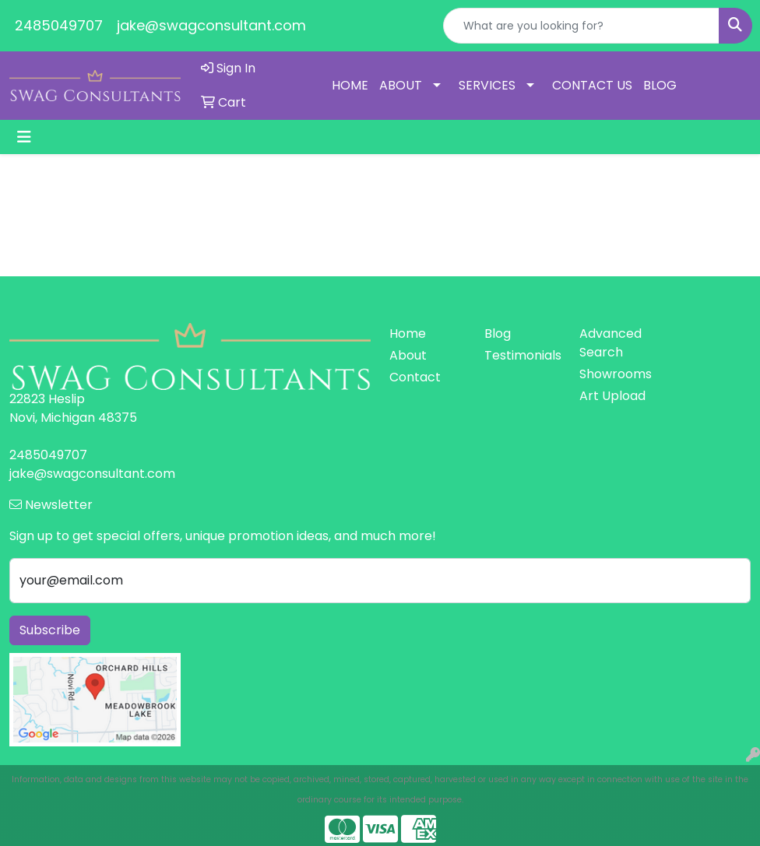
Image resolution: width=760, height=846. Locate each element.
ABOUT (400, 85)
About (408, 355)
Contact (415, 377)
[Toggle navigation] (24, 137)
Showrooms (615, 374)
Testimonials (522, 355)
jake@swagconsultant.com (211, 25)
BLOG (660, 85)
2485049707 (59, 25)
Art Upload (612, 396)
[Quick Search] (581, 26)
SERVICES (487, 85)
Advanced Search (610, 343)
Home (407, 333)
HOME (350, 85)
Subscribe (49, 630)
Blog (497, 333)
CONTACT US (592, 85)
